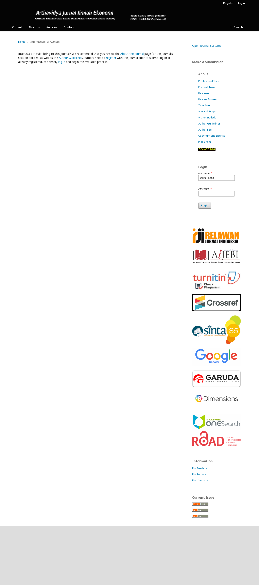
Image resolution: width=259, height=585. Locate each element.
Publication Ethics (208, 81)
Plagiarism (204, 142)
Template (204, 105)
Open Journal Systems (206, 46)
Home (21, 41)
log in (61, 62)
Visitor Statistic (207, 117)
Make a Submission (207, 62)
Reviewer (204, 93)
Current (17, 27)
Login (241, 3)
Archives (51, 27)
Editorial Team (206, 87)
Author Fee (205, 129)
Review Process (208, 99)
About (33, 27)
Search (238, 27)
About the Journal (132, 54)
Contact (69, 27)
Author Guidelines (70, 58)
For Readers (199, 468)
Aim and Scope (207, 111)
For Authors (199, 474)
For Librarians (200, 480)
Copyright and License (211, 135)
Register (228, 3)
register (111, 58)
